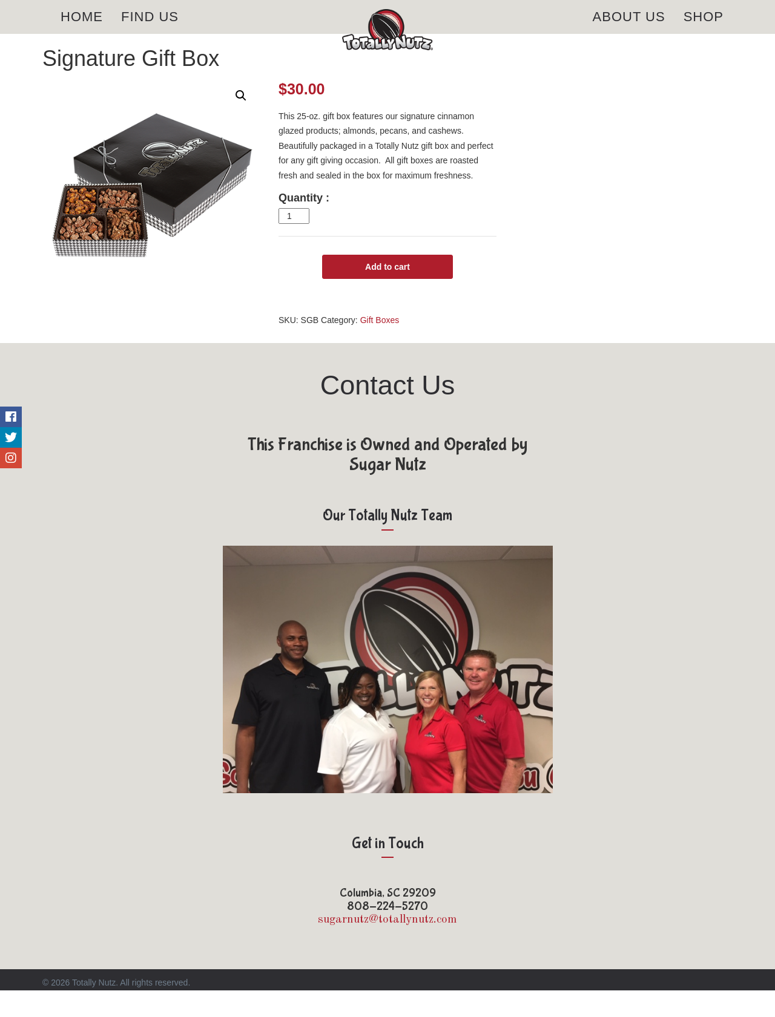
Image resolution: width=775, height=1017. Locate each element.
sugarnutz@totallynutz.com (387, 947)
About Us (629, 30)
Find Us (150, 30)
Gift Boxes (380, 347)
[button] (241, 123)
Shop (704, 30)
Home (82, 30)
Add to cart (387, 293)
